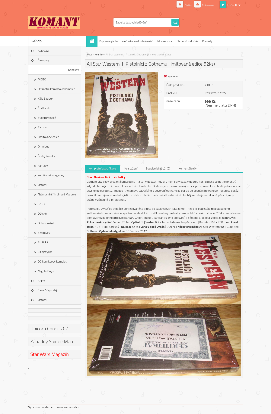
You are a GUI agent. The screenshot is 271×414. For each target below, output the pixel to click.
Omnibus (43, 146)
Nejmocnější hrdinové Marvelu (57, 194)
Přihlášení (180, 5)
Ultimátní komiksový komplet (56, 89)
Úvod (89, 54)
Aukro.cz (43, 50)
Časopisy (43, 60)
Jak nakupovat (165, 41)
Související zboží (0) (158, 168)
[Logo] (54, 22)
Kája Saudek (45, 98)
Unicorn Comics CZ (49, 328)
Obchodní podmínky (188, 41)
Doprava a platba (108, 41)
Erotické (43, 242)
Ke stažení (130, 168)
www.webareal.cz (68, 407)
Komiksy (73, 69)
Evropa (42, 127)
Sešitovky (44, 232)
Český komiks (46, 156)
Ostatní (42, 184)
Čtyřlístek (44, 108)
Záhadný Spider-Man (51, 341)
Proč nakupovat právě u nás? (137, 41)
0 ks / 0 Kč (234, 4)
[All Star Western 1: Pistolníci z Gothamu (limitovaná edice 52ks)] (121, 74)
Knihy (41, 280)
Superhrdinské (47, 117)
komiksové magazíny (51, 175)
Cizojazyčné (45, 252)
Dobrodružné (46, 223)
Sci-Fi (41, 204)
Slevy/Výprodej (47, 290)
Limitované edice (48, 137)
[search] (175, 22)
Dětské (42, 213)
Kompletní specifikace (102, 168)
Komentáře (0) (187, 168)
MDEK (42, 79)
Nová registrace (205, 5)
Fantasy (43, 165)
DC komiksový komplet (52, 261)
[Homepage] (93, 41)
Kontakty (207, 41)
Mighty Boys (46, 271)
